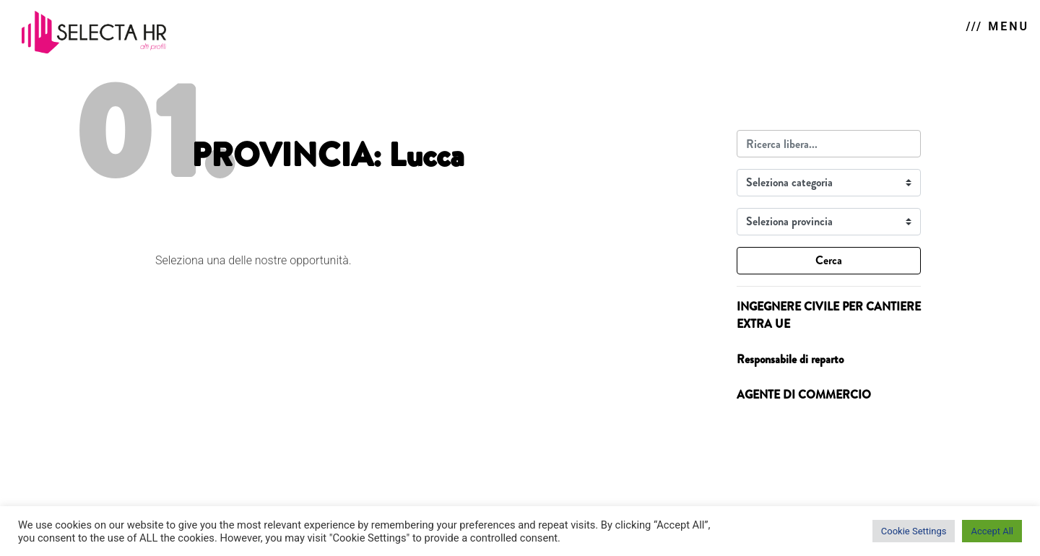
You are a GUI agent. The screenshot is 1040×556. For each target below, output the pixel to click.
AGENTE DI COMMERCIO (804, 394)
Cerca (828, 260)
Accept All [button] (992, 531)
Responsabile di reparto (790, 359)
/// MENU (997, 26)
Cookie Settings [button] (914, 531)
